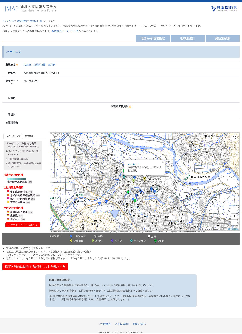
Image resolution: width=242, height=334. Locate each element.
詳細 (30, 182)
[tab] (12, 136)
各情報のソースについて (65, 31)
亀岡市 (51, 64)
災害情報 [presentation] (29, 136)
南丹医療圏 (39, 64)
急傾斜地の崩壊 (18, 212)
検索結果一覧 (36, 21)
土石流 (14, 215)
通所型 (97, 241)
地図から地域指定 (153, 38)
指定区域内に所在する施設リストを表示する (35, 266)
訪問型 (159, 241)
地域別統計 (187, 38)
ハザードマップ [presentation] (13, 136)
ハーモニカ (133, 164)
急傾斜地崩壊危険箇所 (22, 195)
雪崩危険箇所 (17, 202)
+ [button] (234, 217)
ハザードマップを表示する (23, 224)
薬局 (151, 237)
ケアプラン (137, 241)
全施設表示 (55, 236)
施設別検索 (22, 21)
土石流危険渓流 (18, 191)
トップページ (8, 21)
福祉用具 (76, 241)
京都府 (27, 64)
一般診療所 (77, 237)
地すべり (15, 219)
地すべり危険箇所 (20, 198)
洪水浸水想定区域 (17, 181)
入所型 (116, 241)
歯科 (98, 237)
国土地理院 (233, 229)
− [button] (234, 222)
